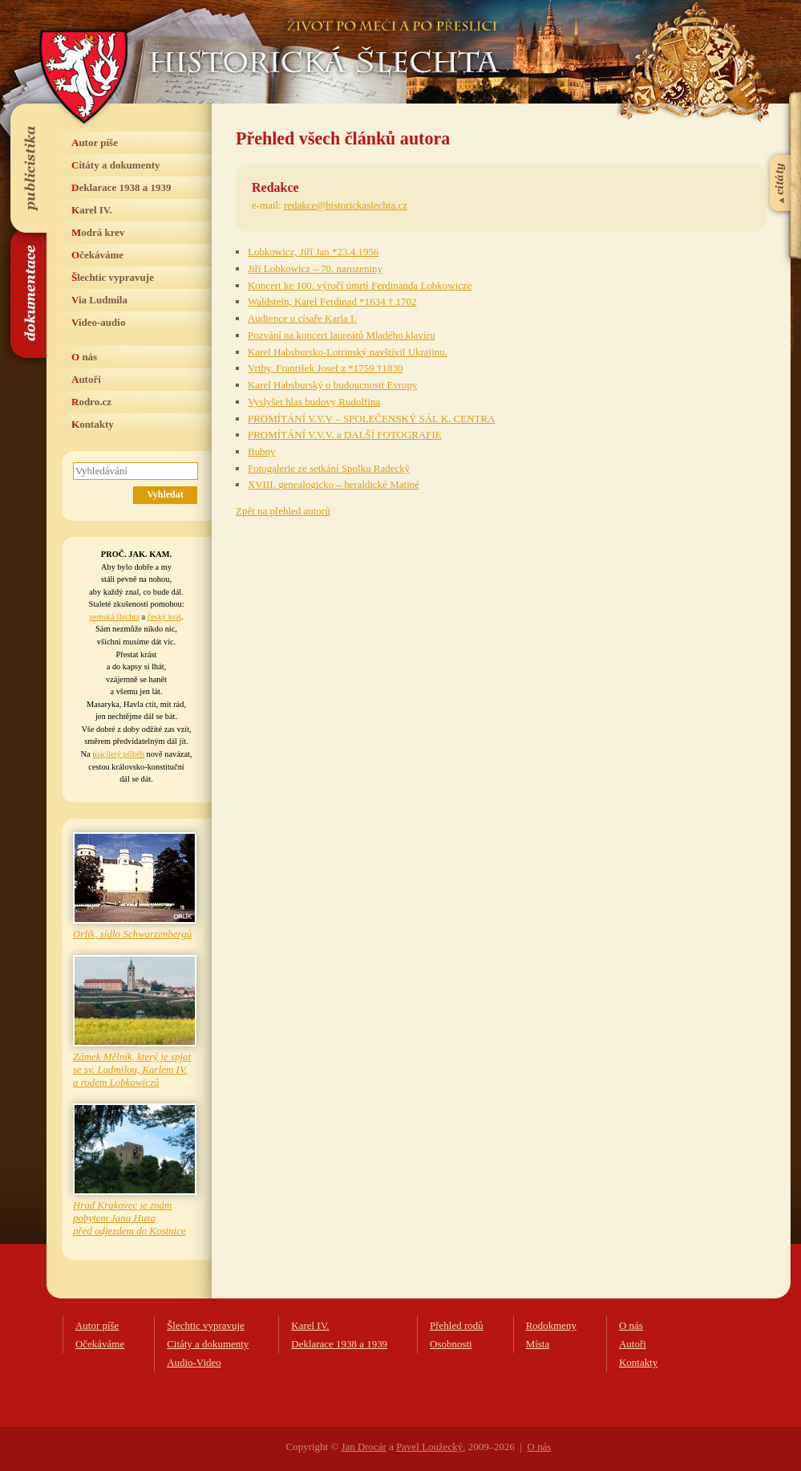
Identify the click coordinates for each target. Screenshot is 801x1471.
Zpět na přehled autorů (283, 511)
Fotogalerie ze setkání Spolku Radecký (329, 468)
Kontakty (92, 424)
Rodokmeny (551, 1325)
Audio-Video (194, 1362)
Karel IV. (91, 210)
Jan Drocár (363, 1447)
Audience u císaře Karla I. (302, 318)
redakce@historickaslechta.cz (345, 205)
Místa (538, 1344)
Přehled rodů (456, 1325)
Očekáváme (97, 255)
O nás (84, 357)
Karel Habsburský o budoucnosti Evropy (333, 385)
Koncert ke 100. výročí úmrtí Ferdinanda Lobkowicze (360, 285)
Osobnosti (451, 1344)
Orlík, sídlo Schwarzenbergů (132, 934)
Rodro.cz (91, 402)
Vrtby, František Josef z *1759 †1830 (325, 368)
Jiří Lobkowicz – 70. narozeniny (315, 268)
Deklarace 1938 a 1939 (121, 187)
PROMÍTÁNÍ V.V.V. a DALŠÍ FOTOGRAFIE (345, 435)
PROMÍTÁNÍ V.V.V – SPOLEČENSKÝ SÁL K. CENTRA (371, 418)
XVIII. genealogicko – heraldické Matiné (333, 484)
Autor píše (94, 142)
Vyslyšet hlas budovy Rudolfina (314, 402)
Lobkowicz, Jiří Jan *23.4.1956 (313, 252)
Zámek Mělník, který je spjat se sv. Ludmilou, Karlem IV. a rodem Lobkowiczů (132, 1069)
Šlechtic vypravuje (112, 277)
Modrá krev (98, 232)
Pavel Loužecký (429, 1447)
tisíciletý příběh (118, 754)
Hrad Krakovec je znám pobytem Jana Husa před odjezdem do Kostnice (129, 1218)
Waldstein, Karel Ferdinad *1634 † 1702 (332, 301)
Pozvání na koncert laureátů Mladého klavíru (341, 335)
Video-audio (98, 322)
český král (164, 616)
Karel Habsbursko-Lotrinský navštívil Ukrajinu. (347, 352)
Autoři (86, 379)
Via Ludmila (99, 300)
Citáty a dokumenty (115, 165)
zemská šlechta (114, 616)
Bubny (262, 451)
